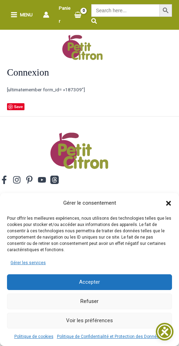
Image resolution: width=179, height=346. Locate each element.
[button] (168, 203)
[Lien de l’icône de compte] (46, 15)
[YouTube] (42, 180)
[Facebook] (4, 180)
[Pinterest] (29, 180)
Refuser (89, 301)
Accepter (89, 282)
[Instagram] (17, 180)
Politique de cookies (33, 336)
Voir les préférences (89, 320)
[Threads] (54, 180)
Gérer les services (28, 262)
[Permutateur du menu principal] (21, 15)
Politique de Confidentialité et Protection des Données (109, 336)
